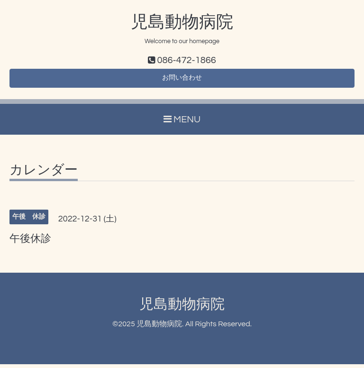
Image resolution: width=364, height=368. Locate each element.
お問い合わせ (182, 80)
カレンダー (43, 174)
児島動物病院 (182, 22)
